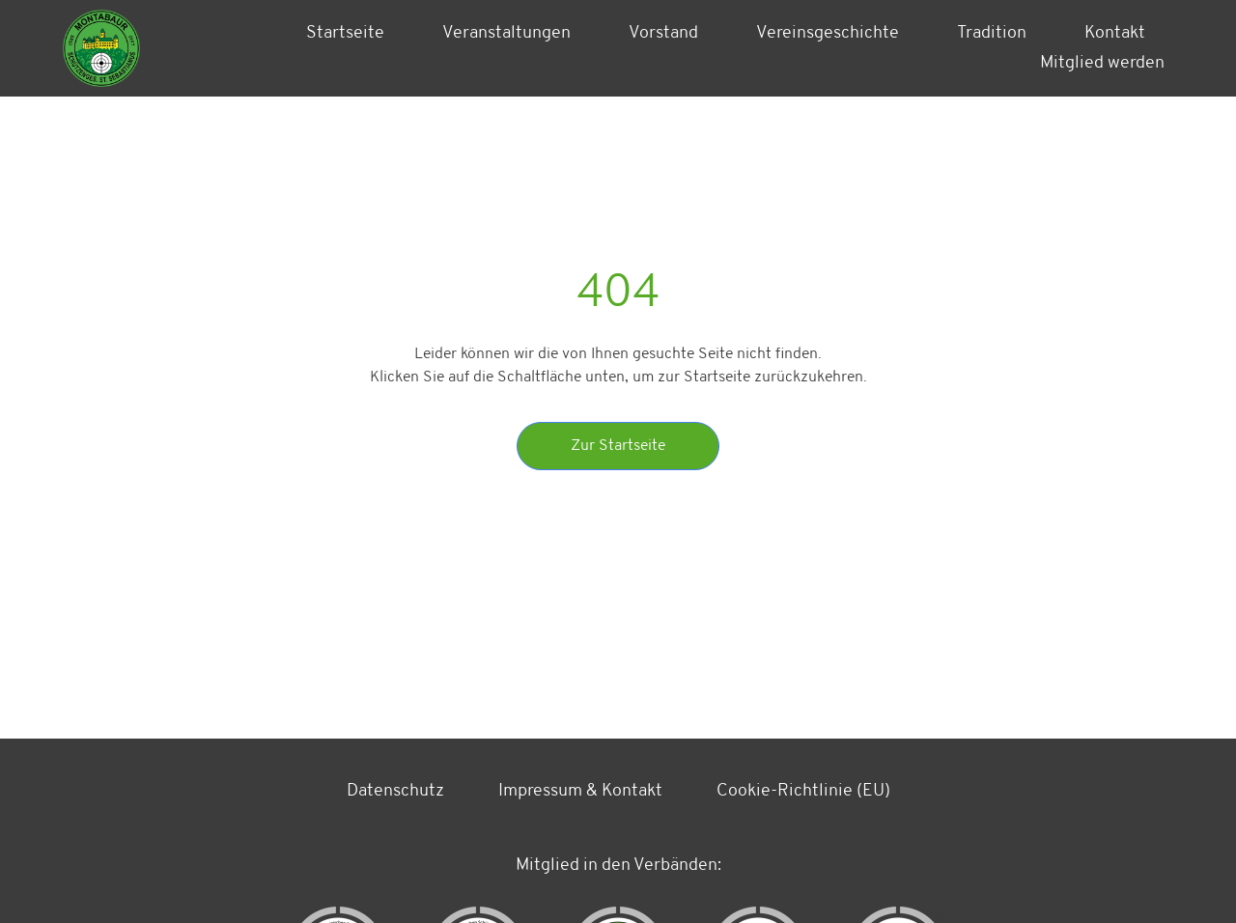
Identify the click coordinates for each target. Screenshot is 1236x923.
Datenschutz (395, 791)
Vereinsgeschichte (827, 33)
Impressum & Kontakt (580, 791)
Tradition (991, 33)
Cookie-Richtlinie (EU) (803, 791)
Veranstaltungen (506, 33)
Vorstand (663, 33)
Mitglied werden (1102, 63)
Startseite (345, 33)
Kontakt (1114, 33)
